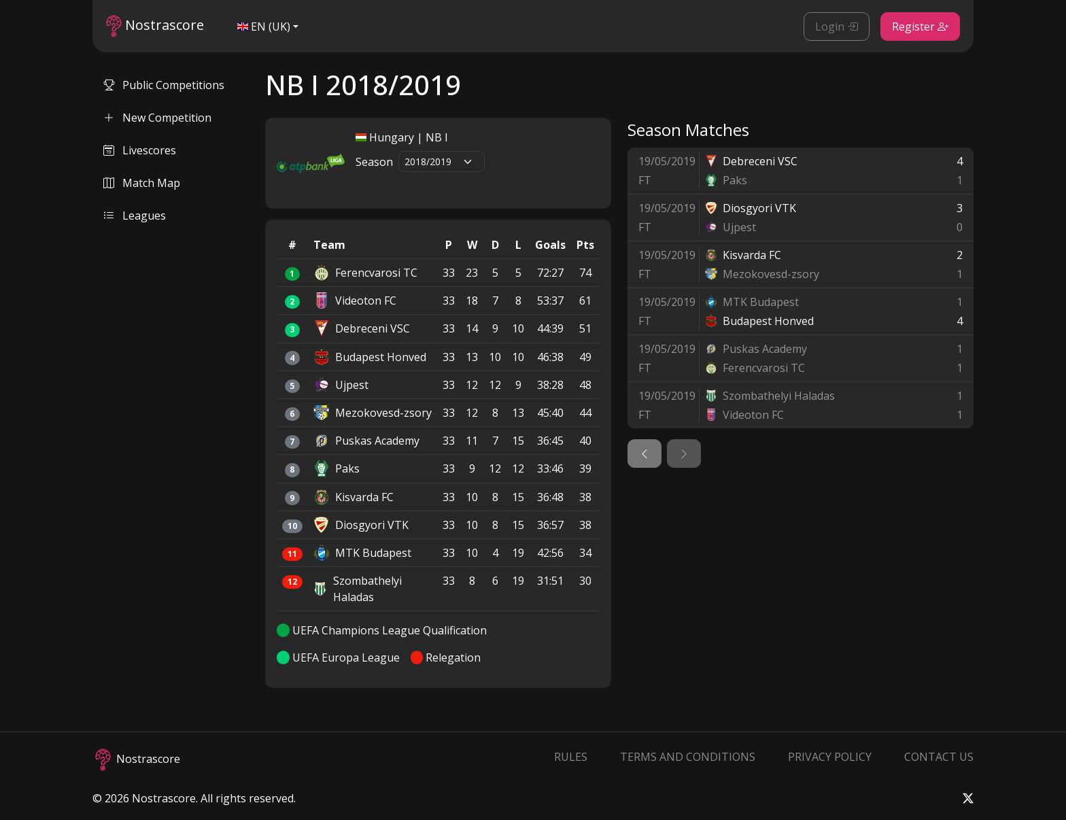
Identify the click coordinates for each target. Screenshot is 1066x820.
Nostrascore (155, 26)
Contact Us (939, 756)
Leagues (134, 215)
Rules (570, 756)
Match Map (141, 182)
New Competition (157, 117)
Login (836, 26)
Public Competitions (163, 85)
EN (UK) (263, 26)
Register (920, 26)
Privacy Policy (830, 756)
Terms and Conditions (687, 756)
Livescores (139, 150)
